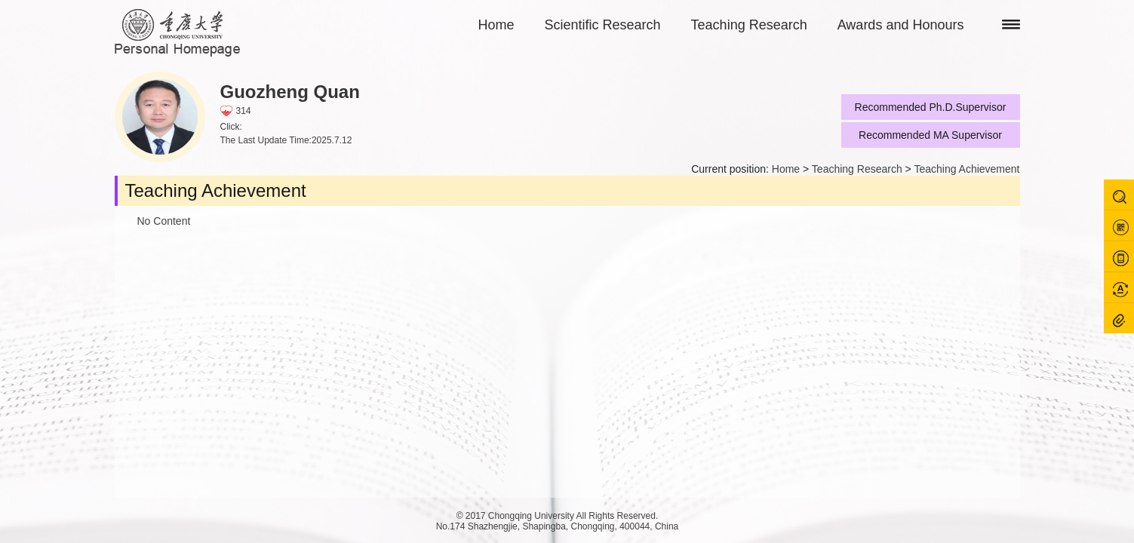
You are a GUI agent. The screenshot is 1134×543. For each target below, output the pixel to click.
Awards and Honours (900, 24)
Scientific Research (603, 24)
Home (496, 24)
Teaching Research (749, 24)
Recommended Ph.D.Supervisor (930, 107)
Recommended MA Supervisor (930, 135)
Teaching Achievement (966, 169)
